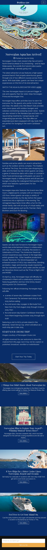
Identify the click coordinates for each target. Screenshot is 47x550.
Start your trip (23, 545)
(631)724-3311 (23, 2)
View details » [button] (23, 393)
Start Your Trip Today (23, 357)
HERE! (38, 87)
